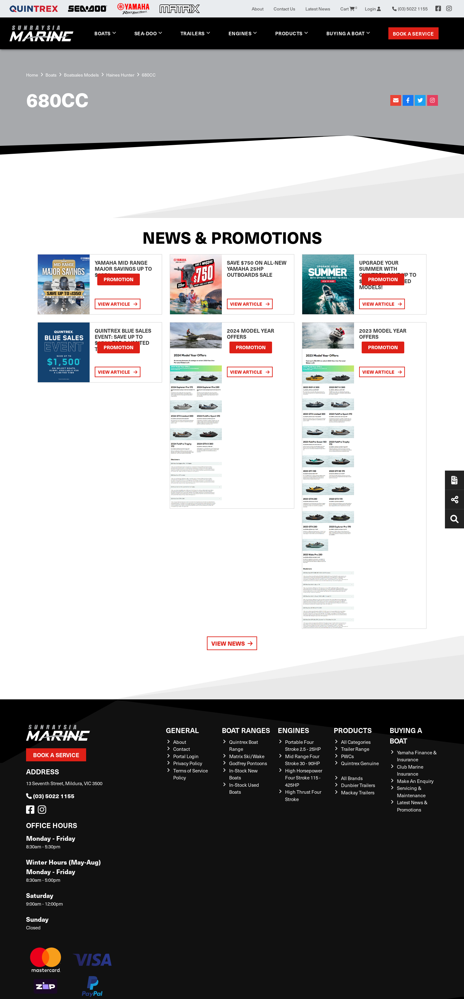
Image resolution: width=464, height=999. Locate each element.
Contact (181, 749)
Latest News (317, 9)
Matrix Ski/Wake (246, 756)
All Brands (352, 778)
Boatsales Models (81, 75)
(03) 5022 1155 (50, 796)
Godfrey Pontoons (248, 763)
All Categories (356, 742)
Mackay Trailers (357, 792)
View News (232, 643)
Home (32, 75)
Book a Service (413, 33)
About (257, 9)
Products (289, 33)
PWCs (347, 756)
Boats (102, 33)
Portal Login (186, 756)
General (182, 730)
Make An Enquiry (415, 781)
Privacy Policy (187, 763)
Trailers (193, 33)
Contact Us (284, 9)
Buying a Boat (345, 33)
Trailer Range (355, 749)
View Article (117, 304)
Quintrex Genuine (360, 763)
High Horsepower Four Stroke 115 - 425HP (303, 777)
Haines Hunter (120, 75)
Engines (240, 33)
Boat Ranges (246, 730)
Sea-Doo (145, 33)
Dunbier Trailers (358, 785)
